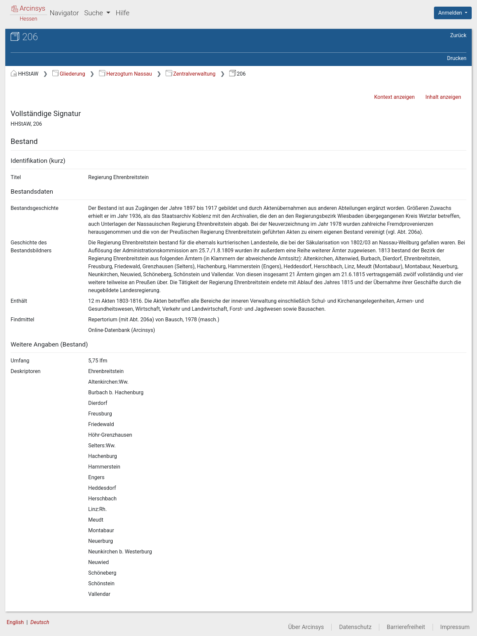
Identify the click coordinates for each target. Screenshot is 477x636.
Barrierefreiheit (406, 627)
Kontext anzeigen (394, 97)
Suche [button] (94, 13)
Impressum (455, 627)
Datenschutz (355, 627)
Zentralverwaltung (190, 74)
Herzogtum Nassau (125, 74)
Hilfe (122, 13)
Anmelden (450, 13)
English (15, 622)
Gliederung (68, 74)
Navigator (64, 13)
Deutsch (39, 622)
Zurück (458, 35)
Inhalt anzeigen (443, 97)
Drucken (456, 58)
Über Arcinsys (306, 627)
